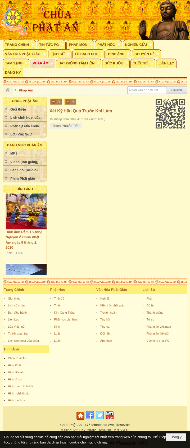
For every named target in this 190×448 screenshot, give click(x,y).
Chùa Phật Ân (17, 358)
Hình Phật (14, 365)
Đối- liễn (105, 333)
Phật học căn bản (65, 319)
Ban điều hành (17, 312)
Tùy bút (105, 319)
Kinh (57, 326)
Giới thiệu (14, 298)
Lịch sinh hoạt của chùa (23, 340)
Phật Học (57, 290)
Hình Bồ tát (15, 372)
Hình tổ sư (15, 379)
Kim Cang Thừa (64, 312)
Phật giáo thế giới (158, 333)
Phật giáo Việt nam (159, 326)
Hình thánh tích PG (20, 386)
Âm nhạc (106, 340)
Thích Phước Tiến (65, 126)
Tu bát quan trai (18, 333)
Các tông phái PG (158, 340)
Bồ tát (151, 305)
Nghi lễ (104, 298)
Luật (57, 333)
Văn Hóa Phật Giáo (111, 290)
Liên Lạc (13, 319)
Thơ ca (105, 326)
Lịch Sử (149, 290)
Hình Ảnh (24, 189)
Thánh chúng (155, 312)
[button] (19, 44)
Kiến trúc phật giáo (112, 305)
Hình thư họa (16, 400)
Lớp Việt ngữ (16, 326)
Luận (57, 340)
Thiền (57, 305)
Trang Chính (14, 290)
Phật (150, 298)
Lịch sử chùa (16, 305)
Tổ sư (150, 319)
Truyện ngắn (108, 312)
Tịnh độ (59, 298)
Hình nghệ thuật (18, 393)
